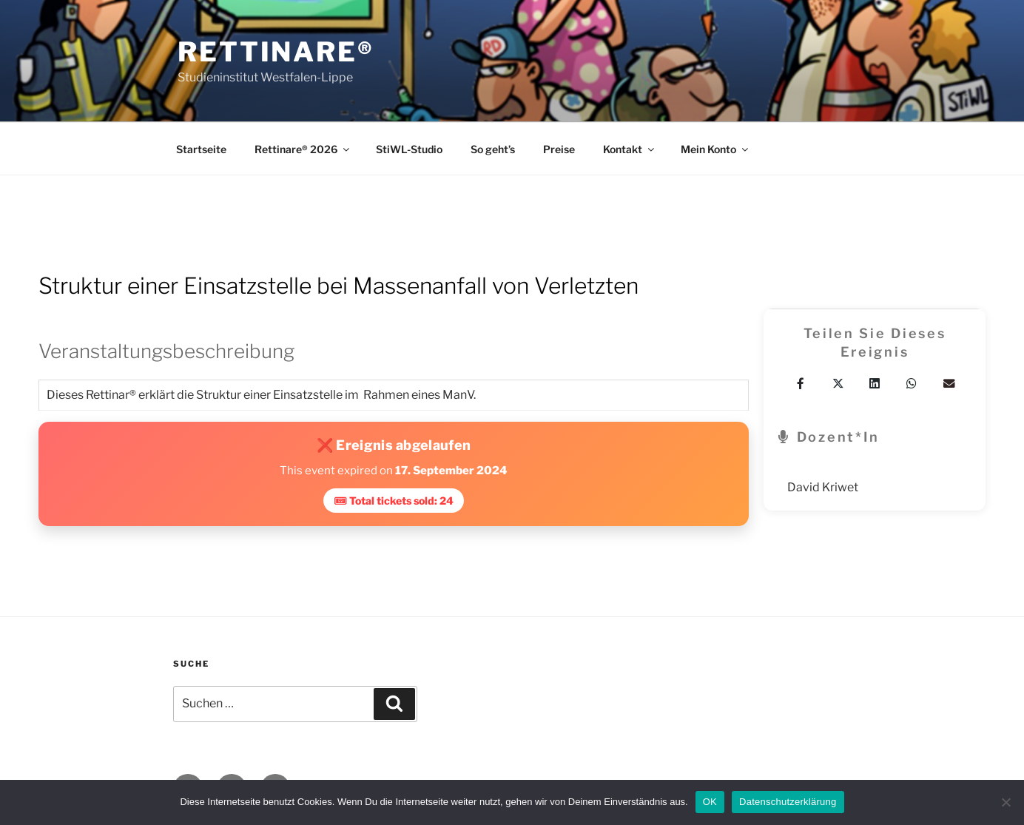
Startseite (201, 149)
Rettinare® (276, 52)
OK (710, 801)
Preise (559, 149)
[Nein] (1005, 802)
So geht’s (493, 149)
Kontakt (629, 149)
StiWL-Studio (409, 149)
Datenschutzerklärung (787, 801)
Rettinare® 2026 (303, 149)
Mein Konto (715, 149)
